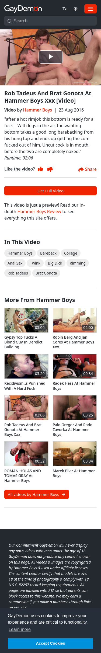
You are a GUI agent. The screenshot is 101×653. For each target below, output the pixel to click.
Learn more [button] (20, 629)
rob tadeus (18, 273)
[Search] (50, 21)
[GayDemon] (23, 8)
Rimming (78, 263)
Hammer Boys (37, 110)
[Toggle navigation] (90, 8)
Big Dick (55, 263)
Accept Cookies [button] (50, 643)
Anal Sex (15, 263)
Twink (35, 263)
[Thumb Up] (40, 169)
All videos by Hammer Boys (36, 494)
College (70, 253)
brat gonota (46, 273)
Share (87, 169)
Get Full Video (50, 190)
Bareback (48, 253)
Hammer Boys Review (39, 211)
